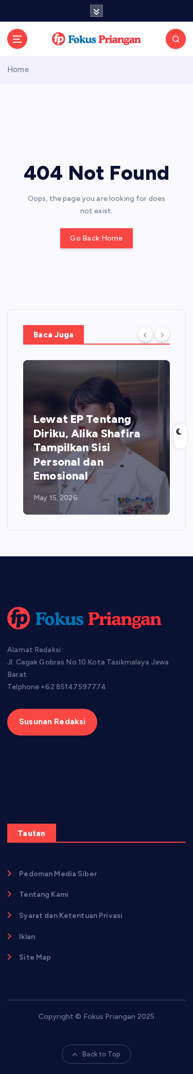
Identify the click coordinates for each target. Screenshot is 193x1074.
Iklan (27, 936)
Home (18, 69)
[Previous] (145, 334)
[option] (96, 437)
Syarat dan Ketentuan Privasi (70, 915)
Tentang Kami (43, 894)
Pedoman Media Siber (58, 874)
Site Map (35, 957)
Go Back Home (96, 238)
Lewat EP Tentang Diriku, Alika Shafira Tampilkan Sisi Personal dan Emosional (87, 447)
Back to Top (96, 1054)
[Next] (162, 334)
